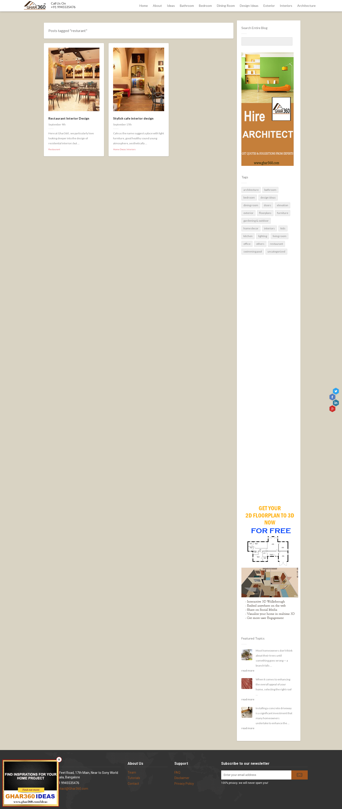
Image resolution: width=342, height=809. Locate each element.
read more (247, 670)
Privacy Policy (184, 783)
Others (260, 243)
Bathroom (187, 5)
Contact (133, 783)
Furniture (282, 213)
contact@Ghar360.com (71, 788)
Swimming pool (252, 251)
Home (143, 5)
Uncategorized (276, 251)
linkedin (336, 403)
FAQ (177, 772)
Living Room (279, 236)
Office (246, 243)
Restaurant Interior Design (68, 118)
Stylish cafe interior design (133, 118)
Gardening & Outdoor (256, 220)
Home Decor (250, 228)
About (157, 5)
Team (132, 772)
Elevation (282, 205)
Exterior (269, 5)
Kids (282, 228)
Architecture (306, 5)
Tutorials (134, 778)
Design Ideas (249, 5)
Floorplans (265, 213)
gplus (333, 408)
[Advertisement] (266, 419)
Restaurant (276, 243)
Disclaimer (181, 778)
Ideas (171, 5)
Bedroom (205, 5)
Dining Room (226, 5)
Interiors (286, 5)
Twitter (336, 391)
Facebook (333, 397)
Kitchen (248, 236)
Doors (267, 205)
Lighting (262, 236)
